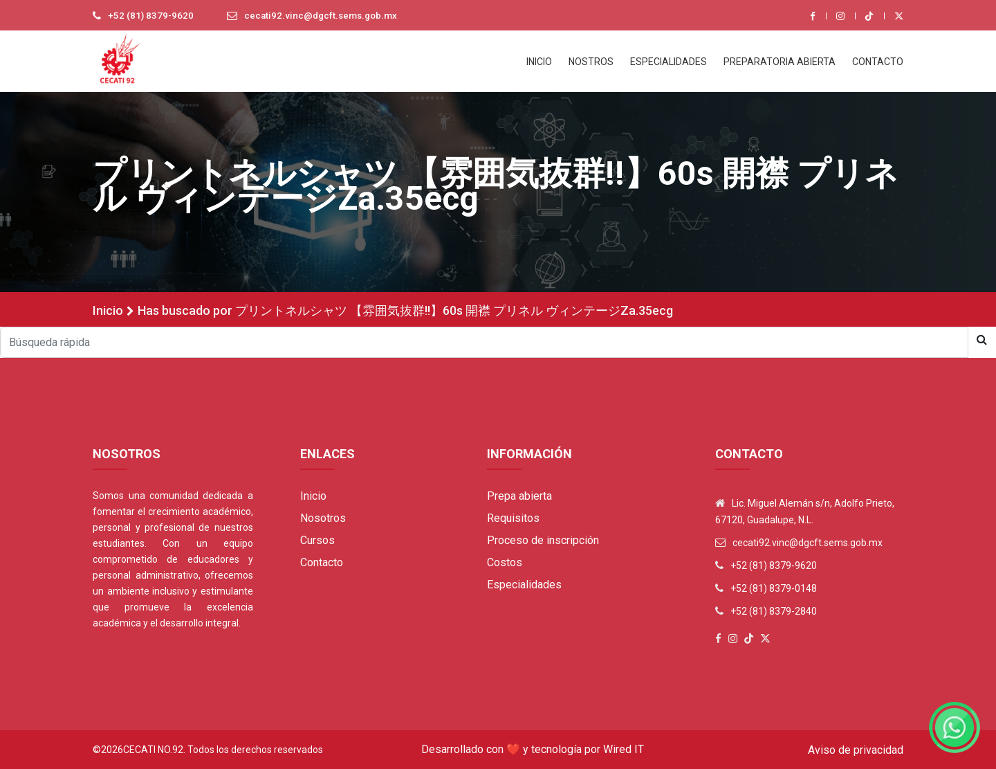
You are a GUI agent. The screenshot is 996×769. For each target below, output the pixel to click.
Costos (504, 562)
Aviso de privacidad (855, 750)
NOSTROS (591, 61)
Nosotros (323, 518)
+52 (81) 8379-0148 (773, 588)
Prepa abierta (519, 496)
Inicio (108, 310)
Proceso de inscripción (543, 540)
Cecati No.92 (153, 749)
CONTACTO (877, 61)
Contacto (321, 562)
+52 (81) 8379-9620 (151, 16)
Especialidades (524, 584)
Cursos (317, 540)
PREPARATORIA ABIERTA (779, 61)
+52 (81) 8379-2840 (773, 611)
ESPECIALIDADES (668, 61)
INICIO (539, 61)
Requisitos (513, 518)
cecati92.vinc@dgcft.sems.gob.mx (325, 16)
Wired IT (623, 749)
